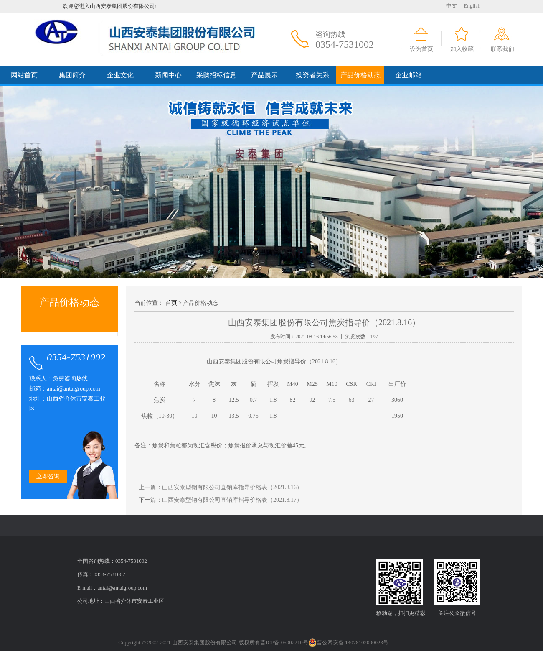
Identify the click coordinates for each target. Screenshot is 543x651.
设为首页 (421, 49)
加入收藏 (462, 49)
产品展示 (264, 75)
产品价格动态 (360, 75)
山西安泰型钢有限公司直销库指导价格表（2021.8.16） (232, 487)
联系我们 (502, 49)
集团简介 (72, 75)
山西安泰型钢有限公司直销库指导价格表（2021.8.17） (232, 500)
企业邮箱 (408, 75)
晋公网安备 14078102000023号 (348, 642)
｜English (469, 6)
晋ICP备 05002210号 (284, 642)
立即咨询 (48, 476)
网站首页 (24, 75)
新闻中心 (168, 75)
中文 (451, 6)
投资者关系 (312, 75)
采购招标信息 (216, 75)
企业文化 (120, 75)
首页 (171, 303)
